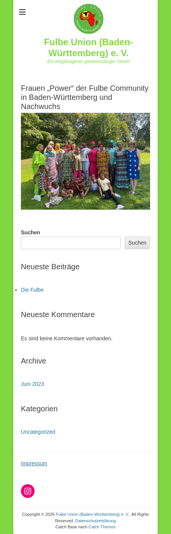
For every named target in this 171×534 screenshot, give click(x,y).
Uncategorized (38, 432)
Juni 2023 (32, 384)
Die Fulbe (32, 290)
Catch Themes (102, 527)
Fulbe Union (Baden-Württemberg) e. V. (88, 47)
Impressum (34, 463)
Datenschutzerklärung (95, 520)
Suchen (30, 232)
